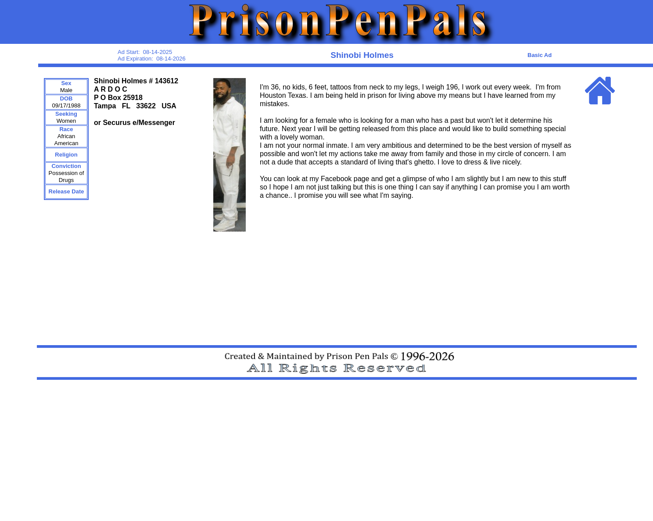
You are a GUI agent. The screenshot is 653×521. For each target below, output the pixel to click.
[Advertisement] (400, 467)
